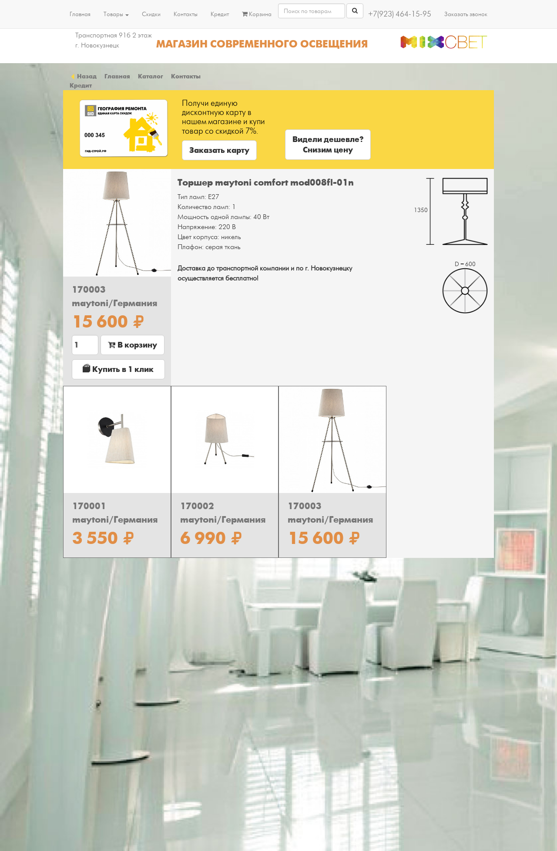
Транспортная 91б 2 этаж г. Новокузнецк (113, 40)
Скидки (151, 14)
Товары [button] (116, 14)
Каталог (150, 76)
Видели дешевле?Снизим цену (327, 144)
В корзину (132, 345)
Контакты (186, 14)
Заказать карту (219, 150)
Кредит (220, 14)
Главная (80, 14)
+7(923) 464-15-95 (399, 14)
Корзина (257, 14)
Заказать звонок (465, 14)
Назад (83, 76)
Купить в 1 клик (118, 369)
